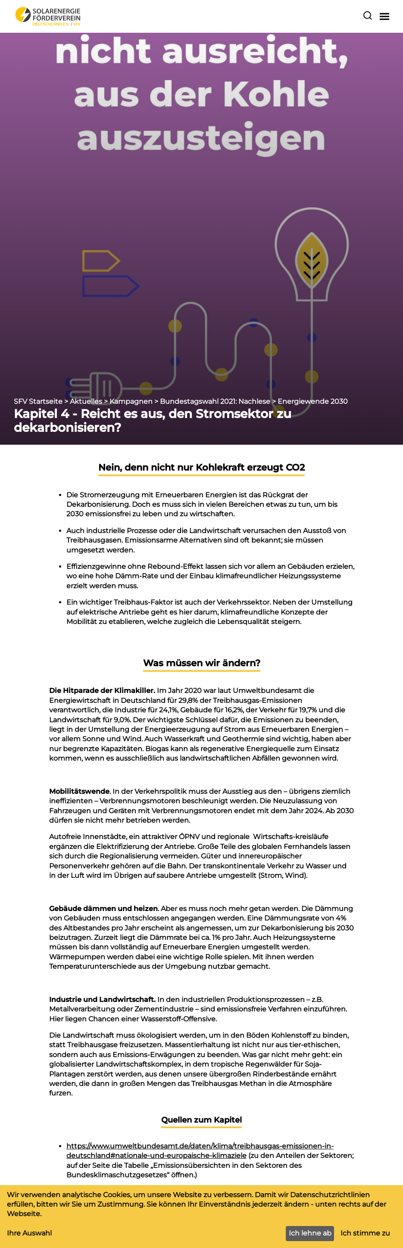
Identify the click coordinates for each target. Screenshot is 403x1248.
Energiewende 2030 (313, 401)
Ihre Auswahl (29, 1233)
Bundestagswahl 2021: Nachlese (215, 401)
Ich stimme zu (365, 1233)
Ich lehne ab (310, 1233)
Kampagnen (131, 401)
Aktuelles (86, 401)
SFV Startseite (38, 401)
